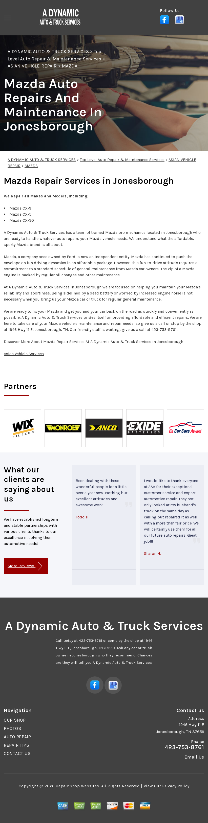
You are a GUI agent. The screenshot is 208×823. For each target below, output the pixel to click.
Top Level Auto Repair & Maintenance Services (122, 159)
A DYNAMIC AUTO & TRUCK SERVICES (48, 51)
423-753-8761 (164, 329)
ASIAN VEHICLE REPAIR (32, 66)
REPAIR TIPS (16, 745)
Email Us (194, 757)
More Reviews (25, 566)
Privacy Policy (175, 786)
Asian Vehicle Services (24, 353)
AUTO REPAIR (17, 737)
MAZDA (69, 66)
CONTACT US (17, 753)
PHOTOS (12, 728)
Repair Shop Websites (77, 786)
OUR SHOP (15, 720)
